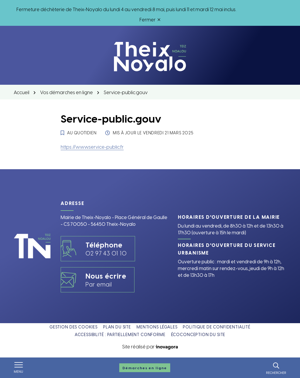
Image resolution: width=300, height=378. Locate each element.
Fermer (149, 19)
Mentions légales (157, 327)
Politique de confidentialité (216, 327)
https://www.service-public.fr (92, 146)
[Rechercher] (276, 367)
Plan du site (117, 327)
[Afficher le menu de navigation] (18, 367)
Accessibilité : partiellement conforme (120, 334)
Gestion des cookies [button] (74, 327)
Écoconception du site (198, 334)
